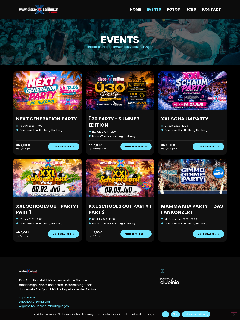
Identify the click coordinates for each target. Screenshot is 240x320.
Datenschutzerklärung (196, 314)
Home (135, 9)
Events (154, 9)
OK (165, 314)
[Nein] (234, 314)
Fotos (173, 9)
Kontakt (211, 9)
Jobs (191, 9)
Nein (175, 314)
